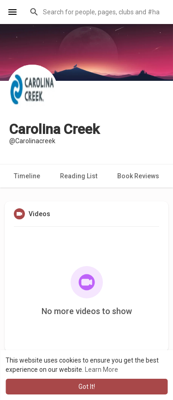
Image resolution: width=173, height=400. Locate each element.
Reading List (78, 176)
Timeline (27, 176)
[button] (95, 12)
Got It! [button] (86, 386)
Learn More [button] (101, 369)
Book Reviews (138, 176)
